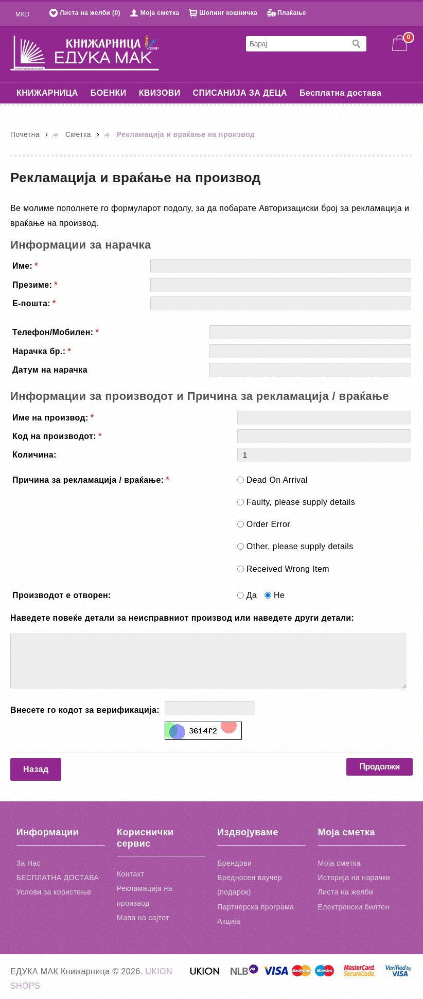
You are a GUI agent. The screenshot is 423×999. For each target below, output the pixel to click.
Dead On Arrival (277, 480)
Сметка (78, 134)
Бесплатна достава (340, 93)
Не (279, 595)
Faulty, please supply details (300, 502)
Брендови (234, 863)
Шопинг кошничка (228, 12)
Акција (228, 921)
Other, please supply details (300, 546)
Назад (35, 769)
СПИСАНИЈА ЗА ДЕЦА (240, 93)
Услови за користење (54, 892)
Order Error (268, 524)
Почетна (25, 134)
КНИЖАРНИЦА (47, 93)
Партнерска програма (255, 907)
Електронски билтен (354, 907)
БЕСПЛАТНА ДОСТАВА (57, 877)
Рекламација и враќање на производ (186, 134)
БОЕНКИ (109, 93)
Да (251, 595)
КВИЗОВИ (160, 93)
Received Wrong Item (287, 569)
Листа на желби (346, 892)
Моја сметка (160, 12)
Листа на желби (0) (90, 12)
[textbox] (296, 43)
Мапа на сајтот (143, 918)
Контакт (130, 874)
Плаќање (291, 12)
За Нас (28, 863)
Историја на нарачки (354, 877)
